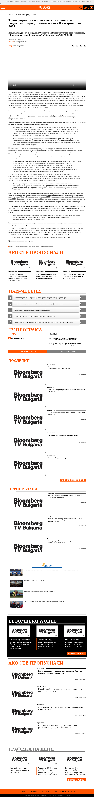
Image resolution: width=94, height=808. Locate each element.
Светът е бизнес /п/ (16, 338)
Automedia (53, 1)
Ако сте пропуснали (36, 252)
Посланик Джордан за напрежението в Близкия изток (65, 458)
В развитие (66, 271)
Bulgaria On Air (24, 1)
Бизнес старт (12, 271)
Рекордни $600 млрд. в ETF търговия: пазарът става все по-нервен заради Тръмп (47, 771)
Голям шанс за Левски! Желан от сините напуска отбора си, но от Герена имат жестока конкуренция (44, 572)
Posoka (79, 1)
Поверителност (41, 795)
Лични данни (49, 795)
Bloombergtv (17, 1)
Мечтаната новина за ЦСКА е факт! (27, 583)
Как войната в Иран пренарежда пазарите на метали (20, 770)
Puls (42, 1)
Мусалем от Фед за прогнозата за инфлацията (63, 435)
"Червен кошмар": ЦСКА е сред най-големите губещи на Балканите (37, 604)
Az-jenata (38, 1)
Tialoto (33, 1)
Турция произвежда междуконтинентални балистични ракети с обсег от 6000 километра (66, 367)
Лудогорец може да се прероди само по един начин (32, 594)
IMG (3, 1)
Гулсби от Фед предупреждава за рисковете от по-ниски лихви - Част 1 (66, 413)
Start (76, 1)
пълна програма (66, 352)
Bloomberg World (51, 365)
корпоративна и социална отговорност (42, 246)
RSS (73, 791)
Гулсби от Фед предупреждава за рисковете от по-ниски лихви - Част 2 (66, 390)
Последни (19, 360)
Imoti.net (59, 1)
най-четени (24, 291)
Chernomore (88, 1)
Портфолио (45, 791)
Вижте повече (76, 653)
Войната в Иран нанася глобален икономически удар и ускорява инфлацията (75, 771)
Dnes (11, 1)
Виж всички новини (72, 480)
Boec (83, 1)
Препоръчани (22, 489)
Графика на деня (31, 749)
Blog (73, 1)
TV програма (25, 329)
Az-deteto (68, 1)
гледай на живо (28, 352)
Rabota (63, 1)
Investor (7, 1)
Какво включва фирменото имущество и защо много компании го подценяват (65, 496)
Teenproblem (47, 1)
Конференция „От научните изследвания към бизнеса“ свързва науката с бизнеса (66, 541)
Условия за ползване (30, 795)
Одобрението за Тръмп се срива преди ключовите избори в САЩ (60, 708)
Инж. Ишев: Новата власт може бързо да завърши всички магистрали (60, 690)
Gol (30, 1)
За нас (55, 791)
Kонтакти (64, 791)
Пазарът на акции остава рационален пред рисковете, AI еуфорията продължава (57, 726)
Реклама (33, 791)
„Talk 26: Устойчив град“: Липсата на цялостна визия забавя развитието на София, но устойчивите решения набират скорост (66, 519)
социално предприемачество (23, 246)
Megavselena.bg (4, 3)
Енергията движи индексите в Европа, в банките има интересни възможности (60, 672)
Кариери (23, 791)
